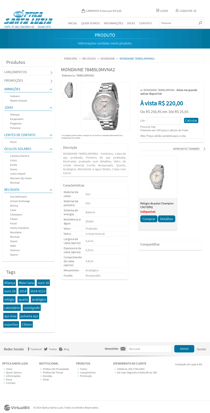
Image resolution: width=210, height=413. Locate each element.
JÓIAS (8, 107)
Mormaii (14, 182)
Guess (13, 169)
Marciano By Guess (21, 178)
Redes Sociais (14, 349)
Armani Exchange (20, 201)
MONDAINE (108, 58)
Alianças (15, 114)
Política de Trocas (53, 372)
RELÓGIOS (11, 189)
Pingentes (16, 123)
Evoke (13, 165)
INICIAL (72, 23)
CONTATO (145, 23)
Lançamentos (88, 372)
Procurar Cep (147, 126)
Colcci (13, 160)
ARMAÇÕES (12, 89)
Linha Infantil (17, 173)
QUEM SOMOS (90, 23)
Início (9, 369)
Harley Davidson (19, 228)
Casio (13, 210)
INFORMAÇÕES (113, 23)
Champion (16, 214)
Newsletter (112, 349)
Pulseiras (15, 128)
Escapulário (16, 119)
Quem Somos (14, 372)
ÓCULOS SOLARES (17, 149)
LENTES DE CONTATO (19, 135)
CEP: (143, 120)
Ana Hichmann (18, 196)
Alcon (13, 142)
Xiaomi (14, 254)
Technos (15, 250)
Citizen (14, 219)
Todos (83, 369)
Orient (13, 241)
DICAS (131, 23)
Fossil (13, 223)
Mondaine (16, 232)
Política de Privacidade (56, 369)
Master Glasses (18, 100)
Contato (11, 383)
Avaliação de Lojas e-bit (188, 364)
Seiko (13, 245)
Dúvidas (47, 376)
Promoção (86, 376)
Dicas (9, 379)
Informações (13, 376)
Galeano (15, 96)
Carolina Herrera (19, 156)
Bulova (14, 205)
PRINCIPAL (71, 58)
